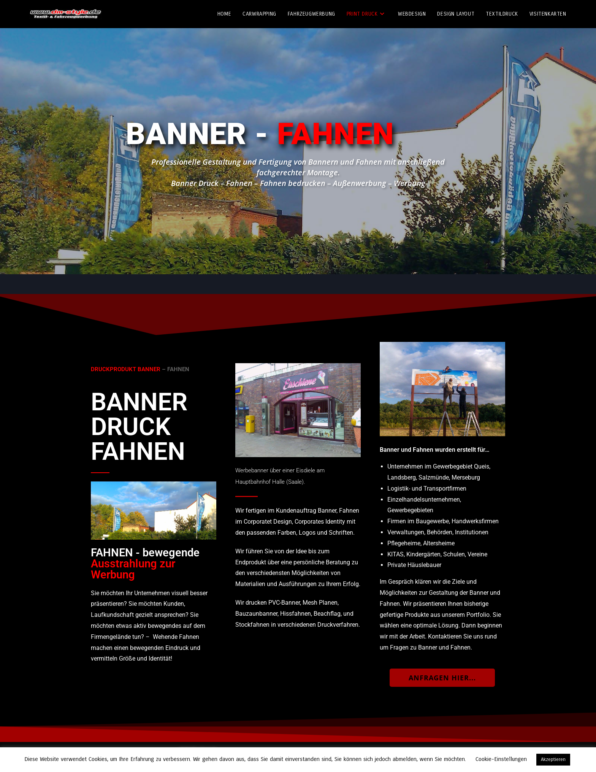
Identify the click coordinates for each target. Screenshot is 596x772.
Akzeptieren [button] (553, 759)
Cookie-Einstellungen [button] (501, 759)
